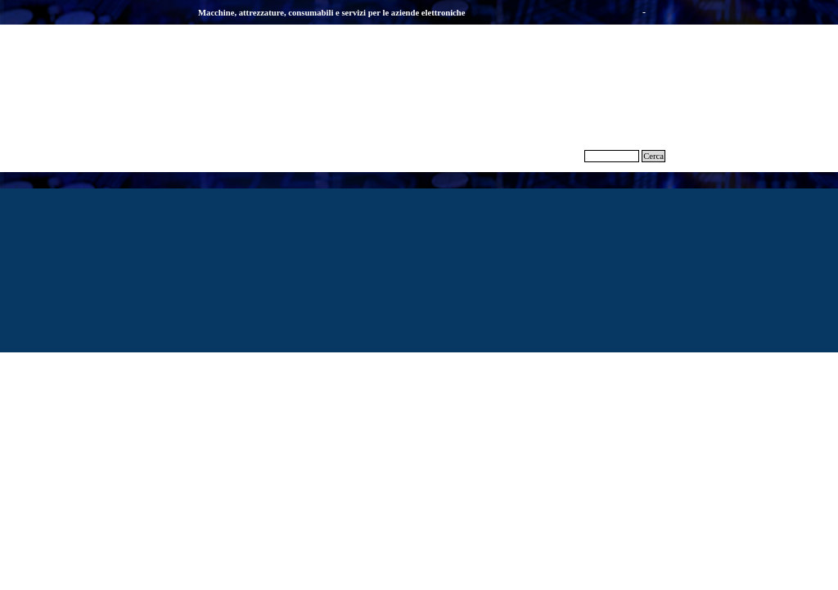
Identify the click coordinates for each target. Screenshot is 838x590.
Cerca (653, 156)
